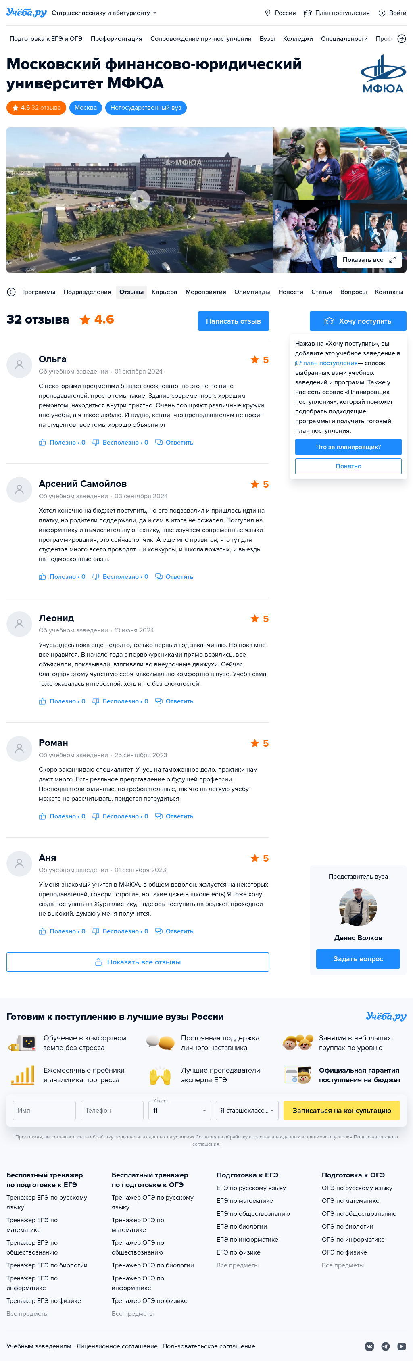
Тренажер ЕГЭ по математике (32, 1225)
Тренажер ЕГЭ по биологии (47, 1265)
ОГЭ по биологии (347, 1227)
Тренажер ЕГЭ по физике (43, 1301)
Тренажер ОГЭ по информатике (138, 1283)
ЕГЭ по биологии (242, 1227)
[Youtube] (402, 1346)
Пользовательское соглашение (209, 1346)
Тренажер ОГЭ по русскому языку (153, 1202)
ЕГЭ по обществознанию (253, 1214)
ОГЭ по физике (344, 1252)
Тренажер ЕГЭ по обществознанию (32, 1248)
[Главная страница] (26, 13)
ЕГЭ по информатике (247, 1240)
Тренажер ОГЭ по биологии (153, 1265)
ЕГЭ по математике (245, 1201)
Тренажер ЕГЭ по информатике (32, 1283)
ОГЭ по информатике (353, 1240)
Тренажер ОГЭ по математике (138, 1225)
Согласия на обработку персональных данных (248, 1137)
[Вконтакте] (369, 1346)
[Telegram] (385, 1346)
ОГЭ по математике (351, 1201)
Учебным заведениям (38, 1346)
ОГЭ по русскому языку (357, 1188)
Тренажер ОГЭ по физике (150, 1301)
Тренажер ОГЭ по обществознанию (138, 1248)
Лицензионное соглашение (117, 1346)
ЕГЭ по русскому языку (251, 1188)
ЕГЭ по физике (239, 1252)
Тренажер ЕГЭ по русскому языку (46, 1202)
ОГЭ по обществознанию (359, 1214)
